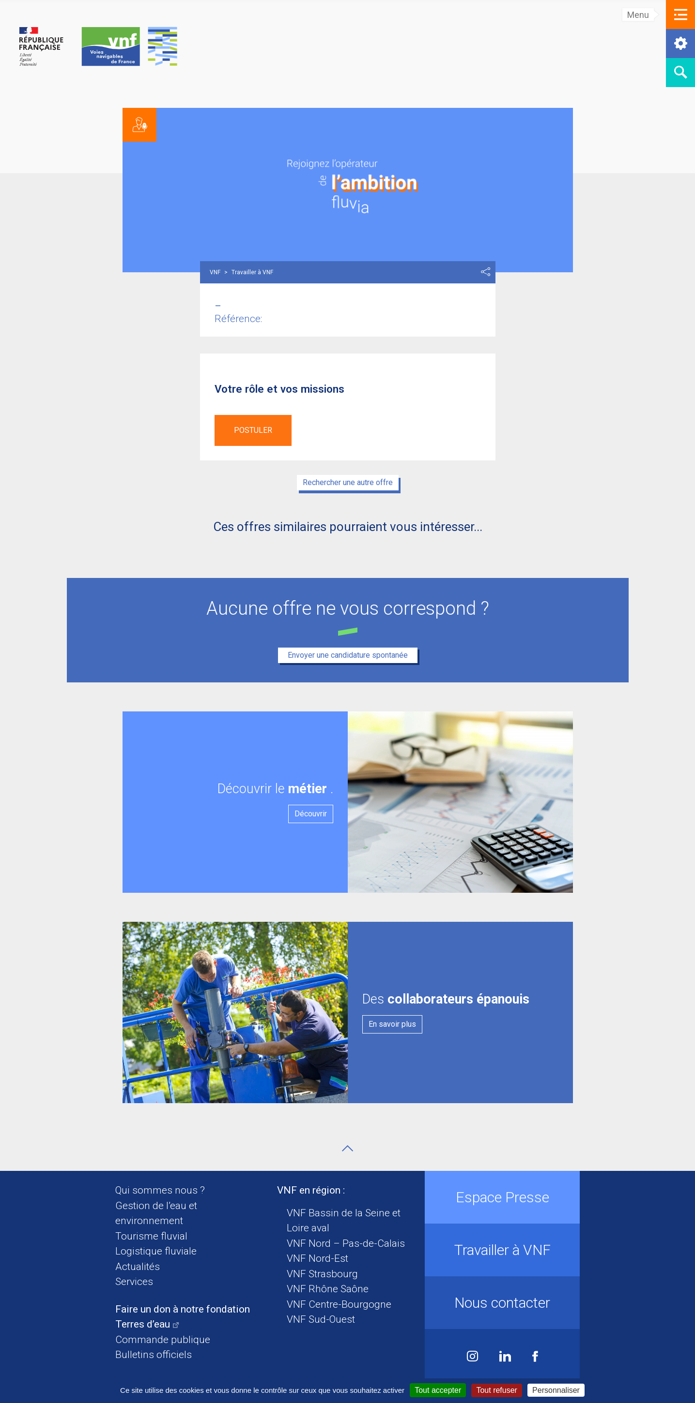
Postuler (253, 430)
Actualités (137, 1266)
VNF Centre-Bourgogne (339, 1304)
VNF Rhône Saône (328, 1289)
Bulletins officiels (153, 1354)
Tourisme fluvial (151, 1236)
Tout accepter (438, 1390)
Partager (485, 271)
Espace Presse (502, 1197)
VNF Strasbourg (322, 1274)
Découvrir (310, 813)
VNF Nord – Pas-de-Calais (346, 1243)
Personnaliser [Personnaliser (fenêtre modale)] (556, 1390)
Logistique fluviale (156, 1251)
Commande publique (162, 1339)
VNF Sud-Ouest (321, 1319)
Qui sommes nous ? (160, 1190)
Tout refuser (496, 1390)
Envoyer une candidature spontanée (348, 655)
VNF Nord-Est (317, 1258)
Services (134, 1281)
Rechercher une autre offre (348, 482)
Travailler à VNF (502, 1249)
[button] (680, 14)
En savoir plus (392, 1024)
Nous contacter (502, 1302)
